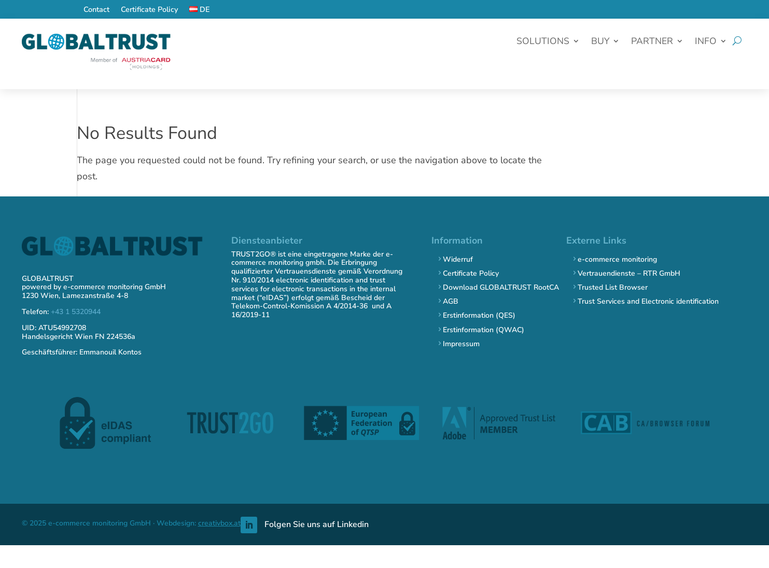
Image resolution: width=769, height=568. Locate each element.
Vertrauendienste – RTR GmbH (629, 273)
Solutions (542, 42)
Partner (652, 42)
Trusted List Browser (613, 287)
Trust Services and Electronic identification (648, 301)
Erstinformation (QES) (479, 315)
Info (706, 42)
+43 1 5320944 (76, 312)
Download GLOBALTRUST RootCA (501, 287)
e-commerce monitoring (617, 259)
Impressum (461, 344)
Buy (600, 42)
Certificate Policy (149, 10)
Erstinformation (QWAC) (483, 330)
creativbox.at (219, 523)
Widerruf (458, 259)
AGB (450, 301)
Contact (96, 10)
